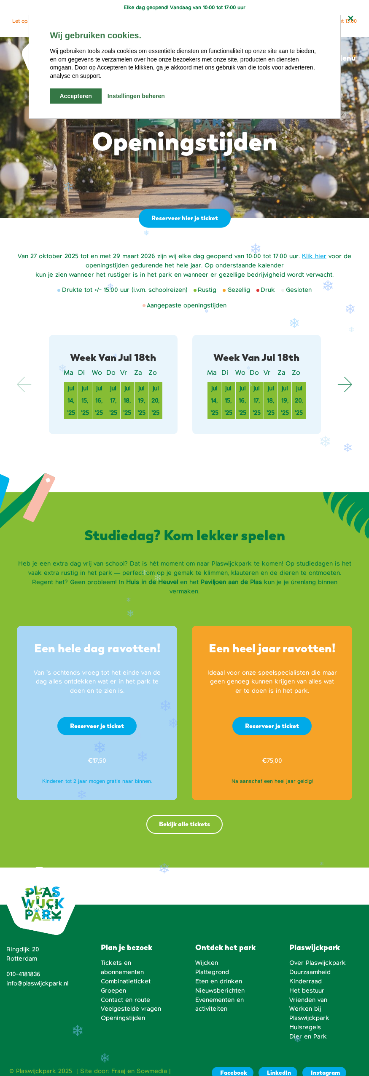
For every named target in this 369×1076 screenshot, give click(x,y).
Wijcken (206, 963)
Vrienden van (308, 1000)
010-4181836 (23, 974)
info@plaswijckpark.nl (37, 983)
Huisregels (305, 1027)
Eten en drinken (218, 981)
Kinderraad (305, 981)
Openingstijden (123, 1018)
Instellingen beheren (136, 96)
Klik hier (314, 256)
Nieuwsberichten (220, 990)
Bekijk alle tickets (184, 824)
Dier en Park (308, 1036)
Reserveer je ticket (97, 726)
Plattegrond (212, 972)
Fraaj (118, 1071)
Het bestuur (306, 990)
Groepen (113, 990)
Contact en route (125, 1000)
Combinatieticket (126, 981)
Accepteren (76, 96)
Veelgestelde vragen (131, 1008)
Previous (24, 384)
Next (344, 384)
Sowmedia (152, 1071)
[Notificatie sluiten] (350, 18)
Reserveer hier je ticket (184, 217)
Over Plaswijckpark (317, 963)
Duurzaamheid (310, 972)
